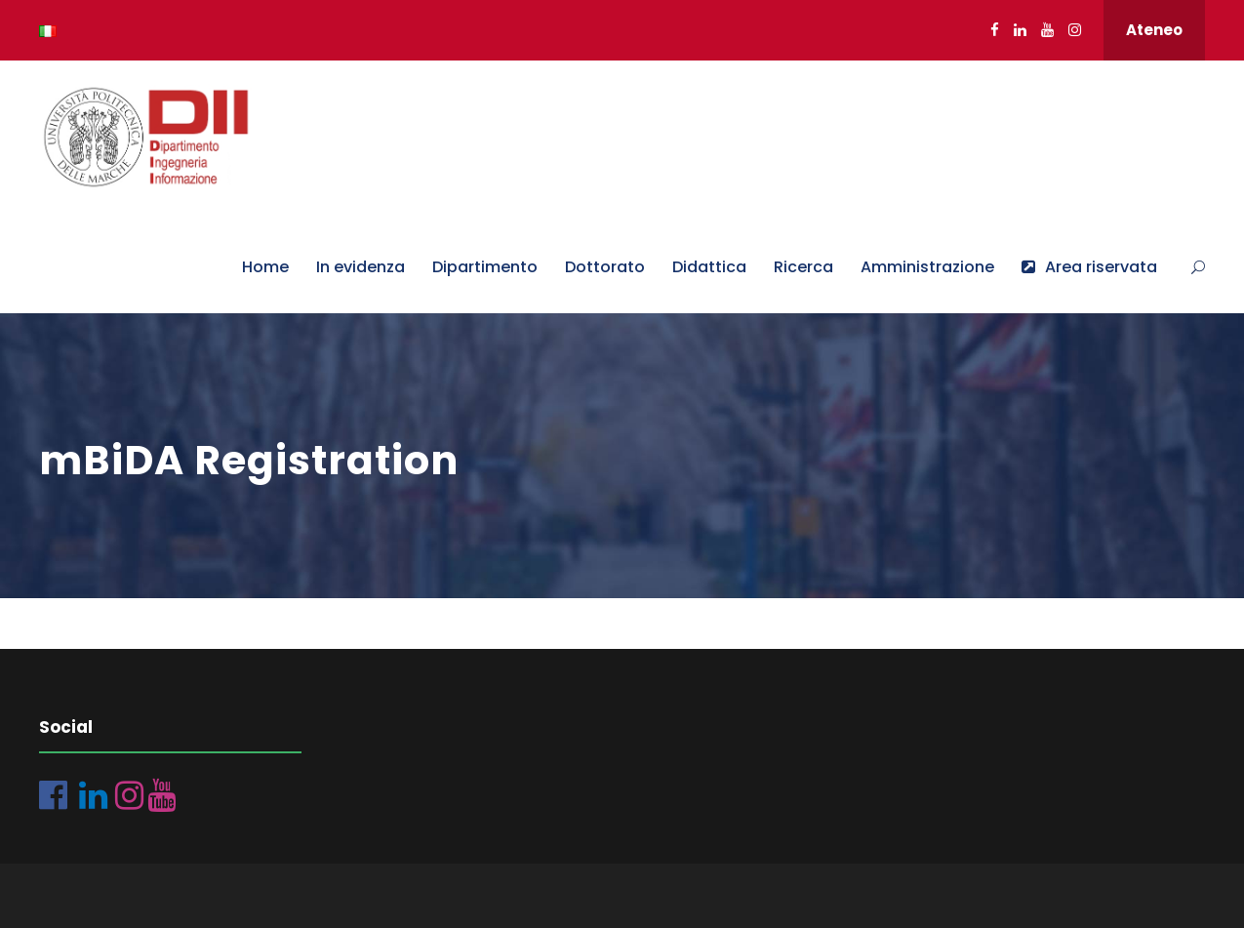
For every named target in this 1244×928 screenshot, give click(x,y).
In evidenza (360, 267)
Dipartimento (485, 267)
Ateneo (1154, 30)
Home (265, 267)
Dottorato (605, 267)
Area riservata (1089, 267)
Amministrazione (927, 267)
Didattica (709, 267)
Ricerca (803, 267)
